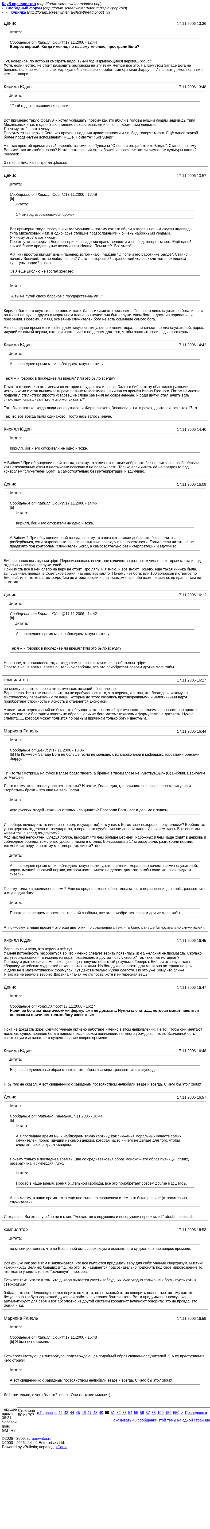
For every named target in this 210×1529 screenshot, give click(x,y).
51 (113, 1413)
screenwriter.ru (39, 1438)
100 (160, 1413)
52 (119, 1413)
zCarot (61, 1447)
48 (95, 1413)
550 (176, 1413)
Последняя (196, 1413)
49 (101, 1413)
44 (72, 1413)
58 (154, 1413)
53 (124, 1413)
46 (84, 1413)
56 (142, 1413)
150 (168, 1413)
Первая (45, 1413)
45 (78, 1413)
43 (66, 1413)
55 (136, 1413)
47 (89, 1413)
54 (130, 1413)
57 (148, 1413)
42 (60, 1413)
